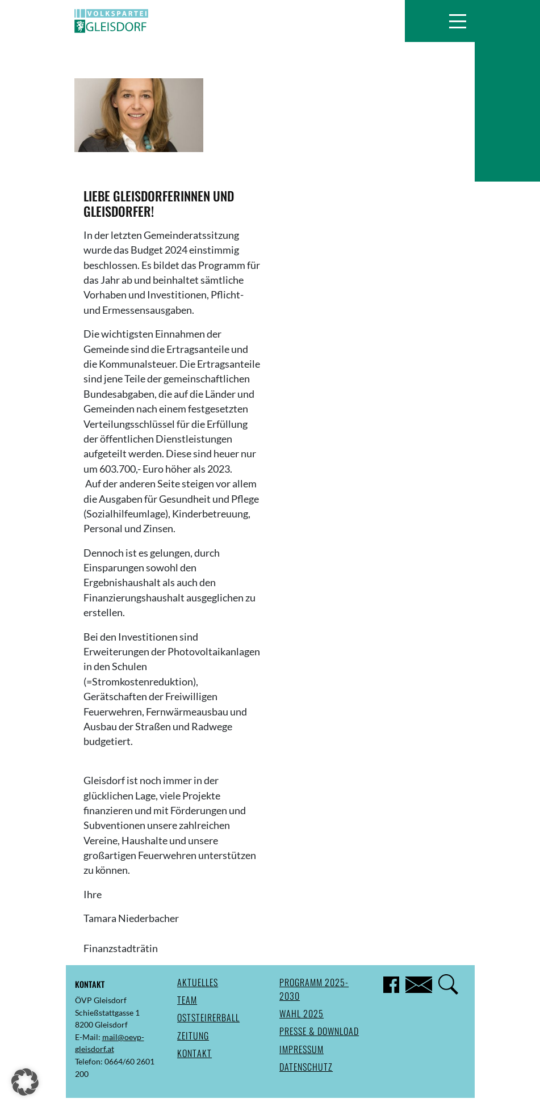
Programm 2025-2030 (314, 989)
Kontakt (194, 1053)
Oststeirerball (208, 1017)
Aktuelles (197, 982)
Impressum (301, 1049)
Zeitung (193, 1035)
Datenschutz (306, 1067)
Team (187, 1000)
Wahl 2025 (301, 1013)
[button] (457, 21)
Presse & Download (319, 1031)
